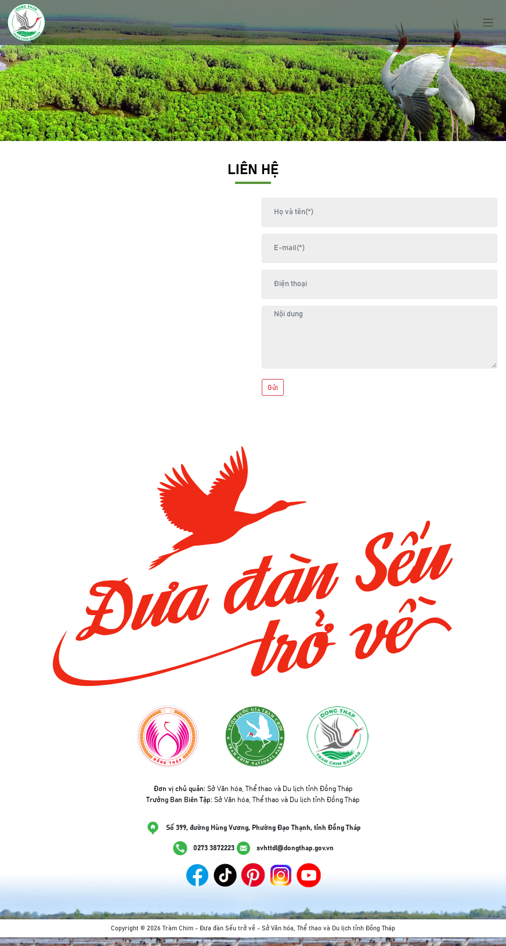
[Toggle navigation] (488, 23)
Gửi (273, 387)
